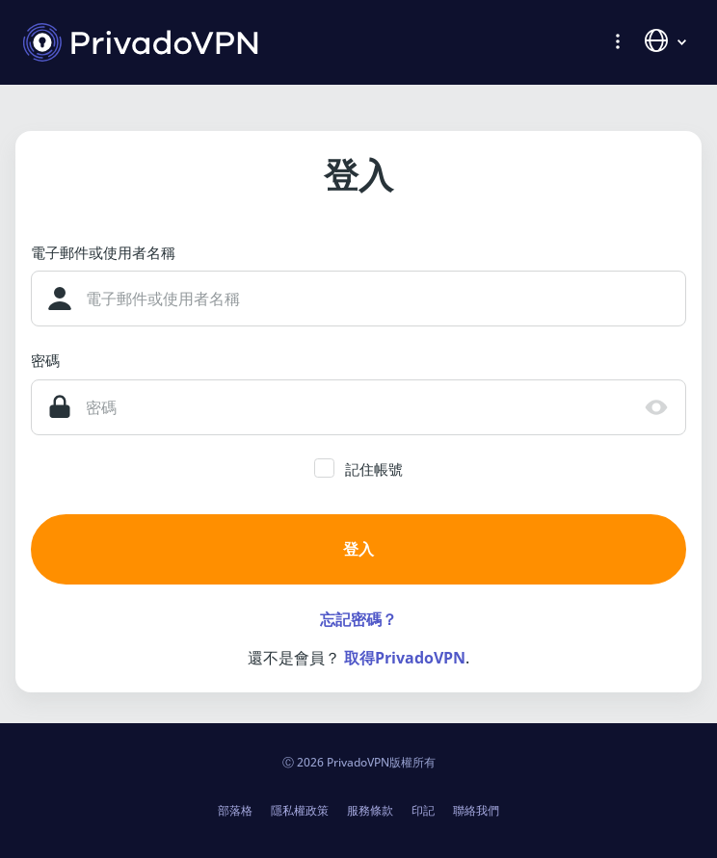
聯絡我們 (476, 810)
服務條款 (370, 810)
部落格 (235, 810)
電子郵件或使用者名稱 (103, 252)
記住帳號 (374, 469)
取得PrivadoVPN (404, 657)
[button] (617, 40)
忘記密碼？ (358, 619)
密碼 (45, 360)
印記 (423, 810)
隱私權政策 (300, 810)
